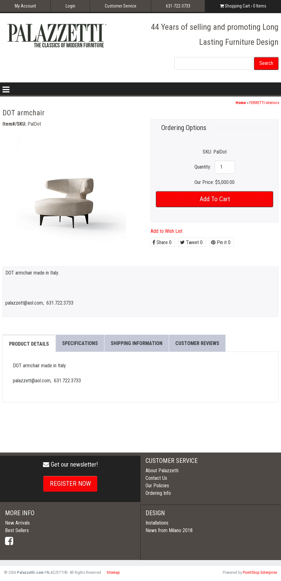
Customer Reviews (197, 343)
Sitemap (113, 572)
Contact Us (156, 478)
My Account (25, 5)
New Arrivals (17, 523)
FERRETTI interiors (264, 102)
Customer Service (120, 5)
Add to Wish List (167, 231)
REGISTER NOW (70, 483)
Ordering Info (158, 493)
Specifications (80, 343)
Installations (157, 523)
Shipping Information (136, 343)
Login (70, 5)
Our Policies (157, 486)
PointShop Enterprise (260, 572)
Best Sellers (17, 530)
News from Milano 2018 (169, 530)
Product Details (29, 344)
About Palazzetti (162, 471)
